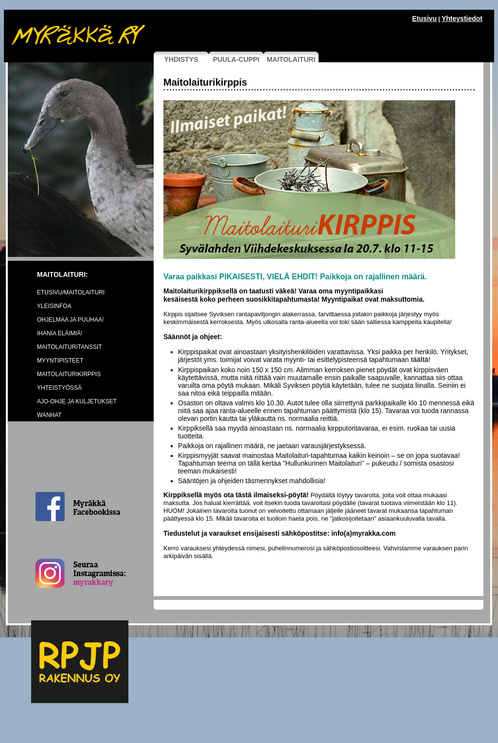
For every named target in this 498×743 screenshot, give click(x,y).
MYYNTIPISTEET (60, 360)
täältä (420, 359)
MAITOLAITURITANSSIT (69, 347)
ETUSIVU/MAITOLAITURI (71, 292)
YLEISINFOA (54, 306)
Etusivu (424, 18)
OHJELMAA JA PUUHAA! (70, 319)
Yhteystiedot (462, 18)
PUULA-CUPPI (236, 59)
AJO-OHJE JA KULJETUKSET (77, 401)
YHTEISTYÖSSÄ (59, 387)
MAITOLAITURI (291, 59)
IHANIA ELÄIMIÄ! (59, 333)
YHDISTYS (181, 59)
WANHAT (49, 415)
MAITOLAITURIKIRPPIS (69, 374)
